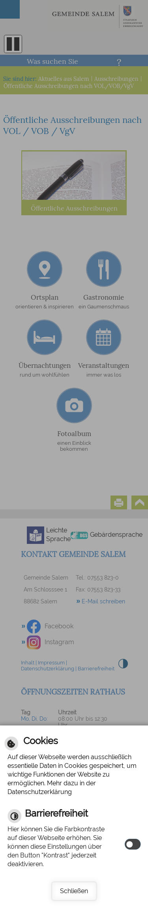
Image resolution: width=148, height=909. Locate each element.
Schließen (74, 891)
